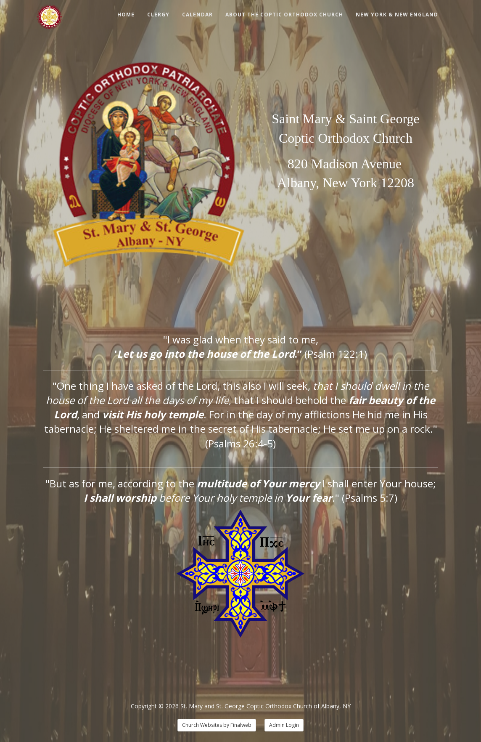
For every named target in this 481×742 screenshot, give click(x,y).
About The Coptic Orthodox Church (284, 14)
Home (126, 14)
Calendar (197, 14)
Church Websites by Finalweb (216, 725)
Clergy (158, 14)
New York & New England (397, 14)
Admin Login (284, 725)
